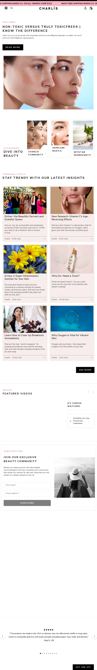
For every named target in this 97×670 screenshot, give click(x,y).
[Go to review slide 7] (52, 653)
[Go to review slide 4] (46, 653)
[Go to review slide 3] (44, 653)
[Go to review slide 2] (42, 653)
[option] (80, 421)
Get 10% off (83, 667)
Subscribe (27, 503)
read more (13, 47)
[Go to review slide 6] (50, 653)
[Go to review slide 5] (48, 653)
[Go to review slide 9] (56, 653)
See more (85, 370)
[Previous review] (2, 636)
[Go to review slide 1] (40, 653)
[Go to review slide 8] (54, 653)
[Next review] (94, 636)
